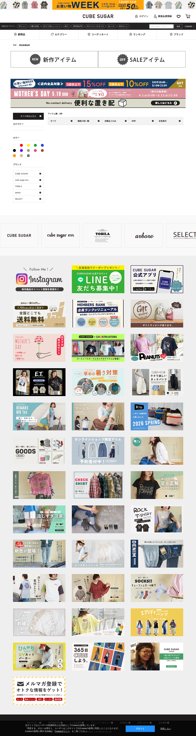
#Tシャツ (22, 26)
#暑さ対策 (35, 26)
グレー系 (28, 150)
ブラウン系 (42, 150)
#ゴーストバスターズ (95, 26)
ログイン (143, 16)
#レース (111, 26)
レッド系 (21, 145)
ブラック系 (14, 150)
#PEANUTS (77, 26)
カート (187, 16)
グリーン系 (35, 145)
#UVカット (123, 26)
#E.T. (67, 26)
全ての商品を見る (28, 116)
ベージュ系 (21, 155)
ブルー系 (42, 145)
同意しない (165, 728)
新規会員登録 (165, 16)
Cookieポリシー (62, 731)
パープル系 (21, 150)
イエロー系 (28, 145)
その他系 (28, 155)
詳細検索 (188, 26)
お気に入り (179, 16)
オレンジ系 (14, 155)
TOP (15, 45)
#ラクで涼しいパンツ (51, 26)
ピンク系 (35, 150)
